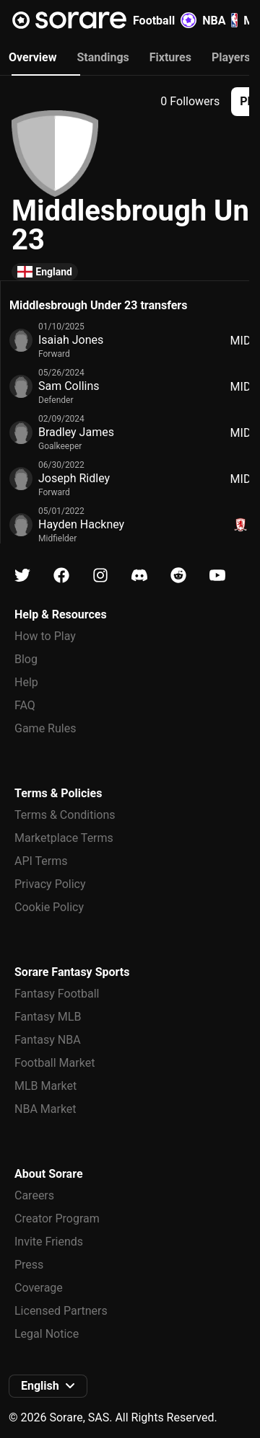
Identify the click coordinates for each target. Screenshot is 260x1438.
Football (164, 20)
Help (26, 682)
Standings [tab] (103, 57)
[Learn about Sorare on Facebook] (61, 575)
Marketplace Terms (63, 838)
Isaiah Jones (70, 340)
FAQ (24, 705)
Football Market (54, 1063)
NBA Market (45, 1109)
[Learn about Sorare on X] (22, 575)
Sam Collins (69, 386)
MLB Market (45, 1086)
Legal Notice (46, 1334)
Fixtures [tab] (170, 57)
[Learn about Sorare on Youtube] (217, 575)
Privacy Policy (50, 884)
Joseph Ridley (74, 478)
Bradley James (76, 432)
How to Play (45, 636)
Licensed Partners (61, 1311)
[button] (48, 1386)
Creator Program (57, 1218)
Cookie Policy (49, 907)
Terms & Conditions (65, 815)
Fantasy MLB (47, 1017)
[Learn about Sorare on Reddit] (178, 575)
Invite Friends (48, 1241)
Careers (34, 1195)
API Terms (41, 861)
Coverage (38, 1288)
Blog (26, 659)
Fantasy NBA (47, 1040)
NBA (220, 20)
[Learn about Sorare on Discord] (139, 575)
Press (28, 1264)
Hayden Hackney (81, 524)
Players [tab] (231, 57)
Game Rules (45, 728)
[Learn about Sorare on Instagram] (100, 575)
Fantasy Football (56, 993)
